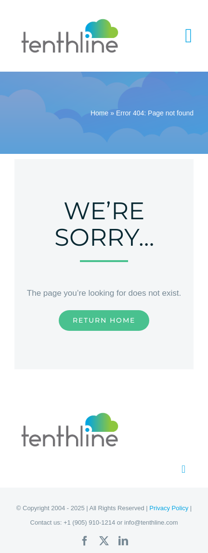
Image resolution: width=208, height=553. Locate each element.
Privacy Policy (168, 508)
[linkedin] (123, 541)
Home (99, 113)
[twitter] (104, 541)
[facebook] (85, 541)
